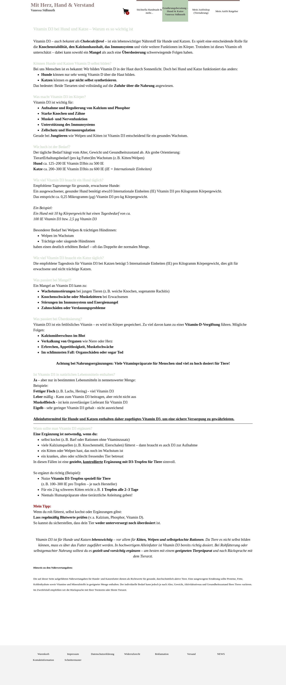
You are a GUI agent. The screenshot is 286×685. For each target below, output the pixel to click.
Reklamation (161, 653)
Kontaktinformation (43, 659)
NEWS (221, 653)
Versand (191, 653)
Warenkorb (43, 653)
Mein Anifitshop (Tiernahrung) (201, 11)
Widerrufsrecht (132, 653)
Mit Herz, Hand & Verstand (62, 5)
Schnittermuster (73, 659)
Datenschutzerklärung (102, 653)
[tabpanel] (143, 314)
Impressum (73, 653)
